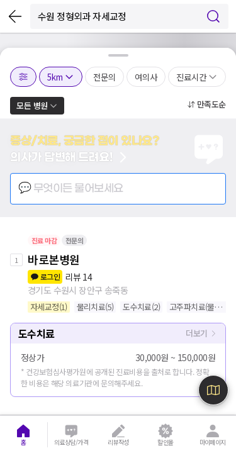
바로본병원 (54, 259)
